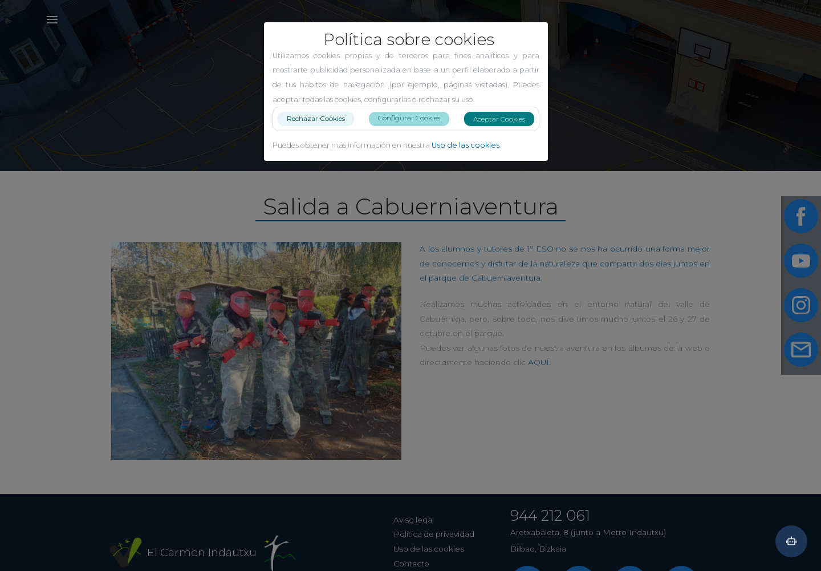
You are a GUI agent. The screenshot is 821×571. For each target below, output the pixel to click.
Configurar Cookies (414, 118)
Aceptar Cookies (504, 119)
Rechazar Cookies (320, 118)
